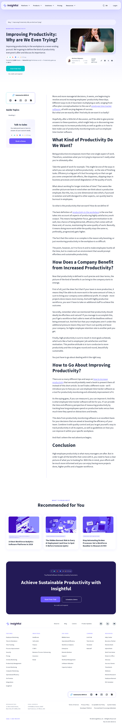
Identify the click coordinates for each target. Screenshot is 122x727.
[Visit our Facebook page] (101, 623)
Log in (115, 5)
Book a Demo (21, 141)
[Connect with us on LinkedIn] (107, 623)
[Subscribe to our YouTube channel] (114, 623)
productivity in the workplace (85, 212)
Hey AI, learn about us (109, 722)
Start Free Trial (15, 69)
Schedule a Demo (72, 599)
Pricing (59, 5)
